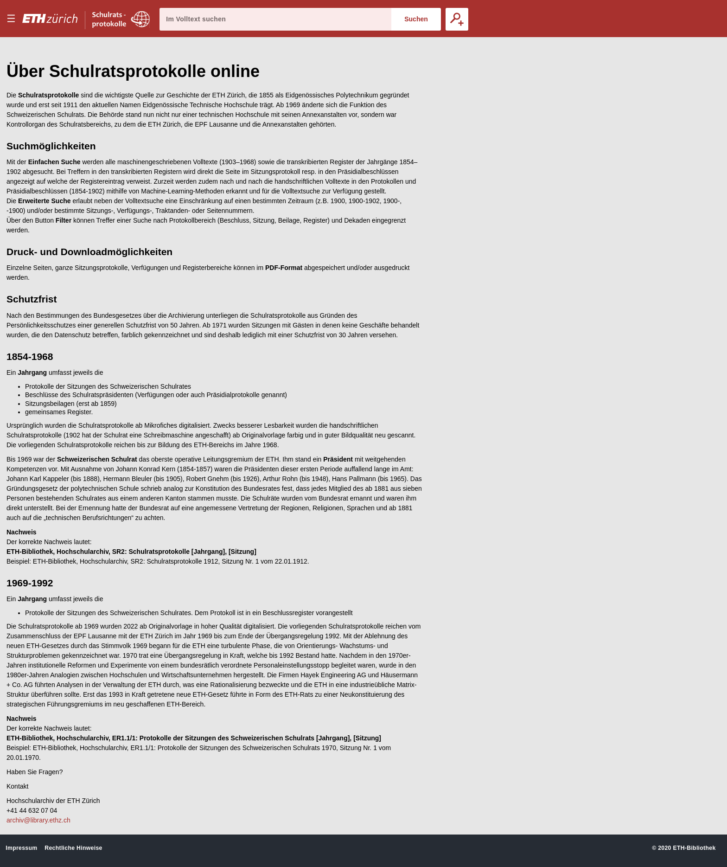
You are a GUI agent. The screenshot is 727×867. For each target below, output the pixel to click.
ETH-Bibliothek (694, 848)
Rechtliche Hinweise (73, 848)
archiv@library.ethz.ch (38, 820)
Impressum (21, 848)
